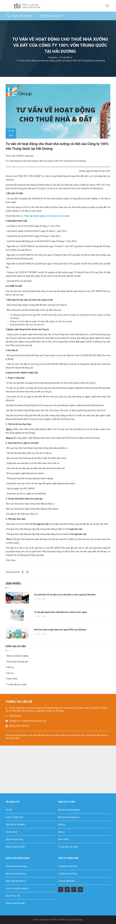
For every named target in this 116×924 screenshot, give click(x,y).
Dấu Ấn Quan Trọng (14, 839)
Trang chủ (52, 57)
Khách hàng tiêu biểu (15, 847)
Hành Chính (11, 679)
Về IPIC (9, 810)
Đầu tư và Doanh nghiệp (17, 656)
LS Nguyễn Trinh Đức (67, 866)
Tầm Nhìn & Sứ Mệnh (15, 824)
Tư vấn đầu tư (66, 57)
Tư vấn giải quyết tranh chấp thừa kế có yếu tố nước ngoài (60, 612)
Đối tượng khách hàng (16, 873)
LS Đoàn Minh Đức (66, 881)
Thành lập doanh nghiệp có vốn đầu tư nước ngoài (46, 216)
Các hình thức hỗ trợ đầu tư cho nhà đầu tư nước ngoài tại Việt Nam (65, 594)
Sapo (80, 920)
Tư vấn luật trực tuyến (16, 684)
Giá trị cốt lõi (11, 832)
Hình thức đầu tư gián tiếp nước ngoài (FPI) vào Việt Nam (60, 629)
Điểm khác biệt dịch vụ (16, 881)
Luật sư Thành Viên (14, 817)
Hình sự (10, 667)
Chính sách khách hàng (16, 866)
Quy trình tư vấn (13, 896)
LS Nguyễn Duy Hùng (67, 873)
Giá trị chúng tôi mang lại (17, 888)
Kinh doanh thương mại (17, 661)
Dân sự (9, 673)
